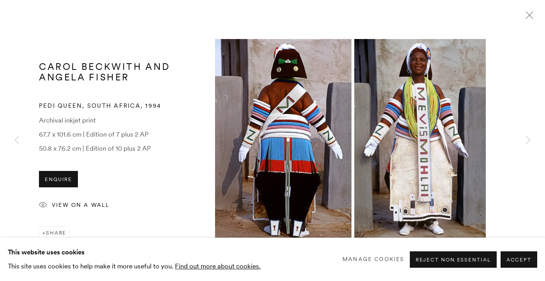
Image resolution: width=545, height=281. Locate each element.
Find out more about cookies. (218, 266)
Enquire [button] (58, 179)
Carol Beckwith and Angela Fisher (104, 72)
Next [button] (528, 140)
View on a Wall (74, 205)
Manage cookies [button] (373, 259)
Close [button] (527, 17)
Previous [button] (17, 140)
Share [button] (56, 233)
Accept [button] (518, 259)
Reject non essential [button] (453, 259)
